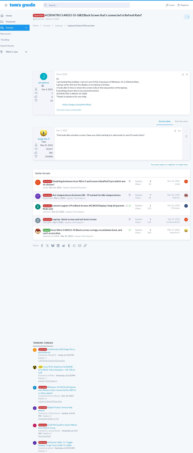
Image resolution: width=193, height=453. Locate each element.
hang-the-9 (126, 262)
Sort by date (116, 124)
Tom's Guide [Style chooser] (168, 436)
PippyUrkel (49, 213)
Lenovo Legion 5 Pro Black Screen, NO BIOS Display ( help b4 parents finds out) (61, 226)
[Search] (84, 5)
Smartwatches (156, 256)
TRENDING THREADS (155, 163)
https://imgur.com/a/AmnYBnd (78, 107)
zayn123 (48, 233)
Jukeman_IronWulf (53, 269)
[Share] (134, 74)
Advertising (64, 449)
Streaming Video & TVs (160, 238)
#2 (131, 134)
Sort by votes (133, 124)
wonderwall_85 (124, 246)
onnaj (47, 193)
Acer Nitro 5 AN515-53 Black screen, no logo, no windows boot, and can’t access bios (62, 262)
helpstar (127, 206)
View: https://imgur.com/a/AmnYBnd (70, 113)
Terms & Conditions (125, 449)
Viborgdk (49, 249)
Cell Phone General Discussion (163, 180)
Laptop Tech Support (54, 271)
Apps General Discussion (161, 273)
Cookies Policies (85, 449)
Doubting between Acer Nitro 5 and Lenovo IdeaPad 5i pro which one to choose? (63, 187)
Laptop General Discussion (162, 221)
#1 (138, 74)
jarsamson (41, 19)
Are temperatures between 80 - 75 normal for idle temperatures (61, 207)
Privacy (104, 449)
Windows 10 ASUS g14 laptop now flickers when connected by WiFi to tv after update (169, 210)
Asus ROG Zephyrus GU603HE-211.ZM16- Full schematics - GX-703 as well (168, 189)
